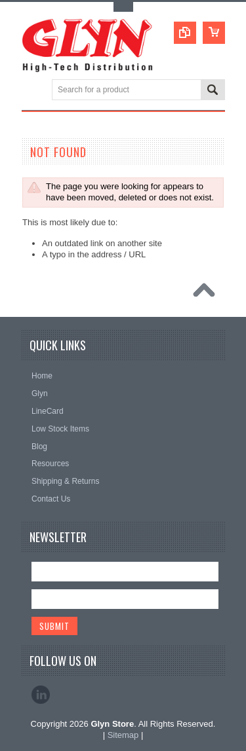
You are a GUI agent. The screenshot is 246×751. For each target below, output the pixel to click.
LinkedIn (40, 695)
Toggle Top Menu (123, 7)
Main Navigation (33, 90)
